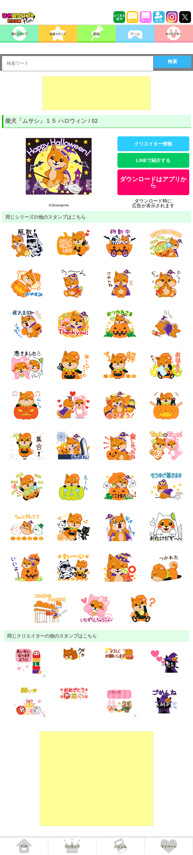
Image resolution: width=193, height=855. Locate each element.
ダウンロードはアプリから (153, 182)
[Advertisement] (96, 93)
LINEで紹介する (153, 160)
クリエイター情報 (153, 143)
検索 (172, 61)
